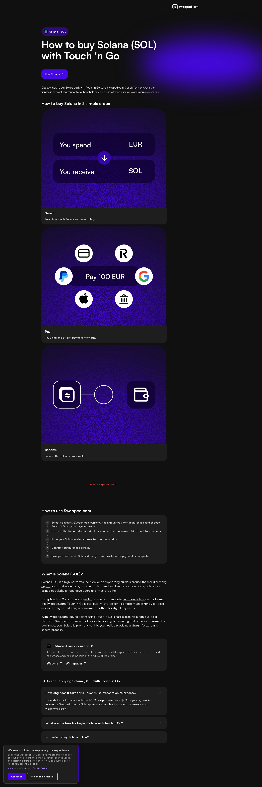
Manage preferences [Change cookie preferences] (19, 768)
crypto (66, 270)
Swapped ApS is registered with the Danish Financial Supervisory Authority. (149, 759)
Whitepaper (76, 356)
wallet (88, 287)
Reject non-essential (42, 776)
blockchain (97, 266)
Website (55, 356)
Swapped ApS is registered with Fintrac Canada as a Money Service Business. (150, 778)
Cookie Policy (39, 768)
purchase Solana (133, 287)
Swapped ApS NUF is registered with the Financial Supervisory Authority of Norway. (150, 768)
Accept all (17, 776)
